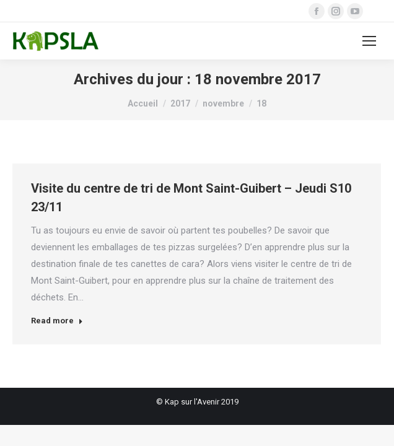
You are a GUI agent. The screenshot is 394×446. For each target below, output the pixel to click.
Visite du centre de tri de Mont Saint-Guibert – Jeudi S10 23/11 (191, 197)
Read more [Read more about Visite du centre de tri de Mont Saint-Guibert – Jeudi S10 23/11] (57, 320)
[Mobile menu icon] (369, 40)
